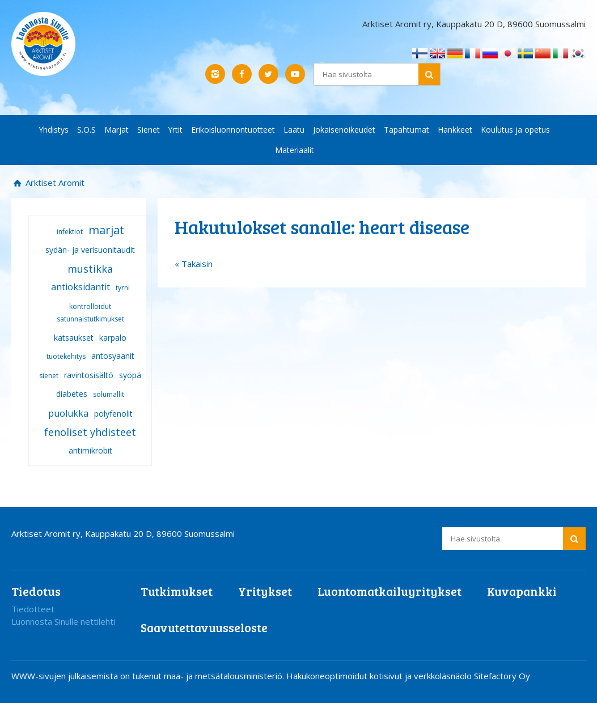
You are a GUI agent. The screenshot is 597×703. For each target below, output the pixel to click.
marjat (106, 230)
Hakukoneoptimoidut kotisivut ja (349, 675)
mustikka (90, 269)
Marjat (116, 129)
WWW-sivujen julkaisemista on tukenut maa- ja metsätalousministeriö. (148, 675)
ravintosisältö (88, 375)
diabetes (71, 393)
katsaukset (74, 337)
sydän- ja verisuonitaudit (90, 249)
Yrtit (175, 129)
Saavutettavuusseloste (204, 627)
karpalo (112, 337)
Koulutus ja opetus (515, 129)
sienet (48, 375)
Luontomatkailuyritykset (389, 591)
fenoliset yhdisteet (90, 432)
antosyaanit (112, 355)
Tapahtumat (406, 129)
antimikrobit (90, 450)
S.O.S (86, 129)
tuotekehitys (66, 356)
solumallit (108, 394)
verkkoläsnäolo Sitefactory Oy (472, 675)
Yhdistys (54, 129)
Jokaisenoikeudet (344, 129)
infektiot (70, 231)
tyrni (123, 288)
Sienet (148, 129)
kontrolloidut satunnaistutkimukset (90, 313)
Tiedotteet (32, 609)
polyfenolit (113, 413)
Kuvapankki (522, 591)
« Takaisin (194, 263)
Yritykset (265, 591)
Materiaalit (294, 150)
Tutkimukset (177, 591)
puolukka (68, 413)
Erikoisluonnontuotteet (233, 129)
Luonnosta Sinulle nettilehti (63, 621)
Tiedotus (36, 591)
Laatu (293, 129)
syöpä (130, 375)
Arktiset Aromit (53, 182)
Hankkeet (455, 129)
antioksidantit (80, 287)
